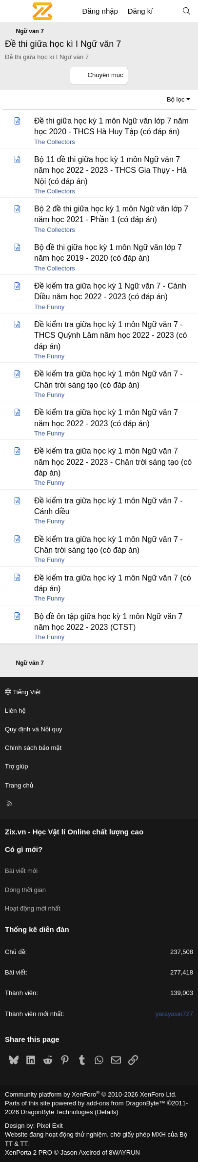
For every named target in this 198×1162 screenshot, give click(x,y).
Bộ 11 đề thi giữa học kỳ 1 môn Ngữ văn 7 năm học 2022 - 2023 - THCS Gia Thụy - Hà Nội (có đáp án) (110, 170)
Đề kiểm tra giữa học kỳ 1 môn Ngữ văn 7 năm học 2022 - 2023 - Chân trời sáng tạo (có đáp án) (113, 462)
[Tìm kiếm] (186, 11)
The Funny (49, 307)
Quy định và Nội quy (33, 729)
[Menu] (12, 11)
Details (106, 1112)
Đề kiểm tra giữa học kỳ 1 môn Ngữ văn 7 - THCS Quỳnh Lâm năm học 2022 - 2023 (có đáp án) (110, 335)
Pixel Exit (49, 1125)
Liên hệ (15, 710)
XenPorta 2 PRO (28, 1152)
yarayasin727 (174, 1013)
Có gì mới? (23, 849)
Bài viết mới (21, 870)
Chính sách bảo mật (33, 747)
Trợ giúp (16, 766)
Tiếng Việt (23, 692)
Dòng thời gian (25, 889)
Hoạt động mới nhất (32, 908)
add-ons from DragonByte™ (125, 1103)
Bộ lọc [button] (176, 99)
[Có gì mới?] (167, 11)
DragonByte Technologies (57, 1112)
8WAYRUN (124, 1152)
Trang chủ (19, 785)
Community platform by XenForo (91, 1094)
